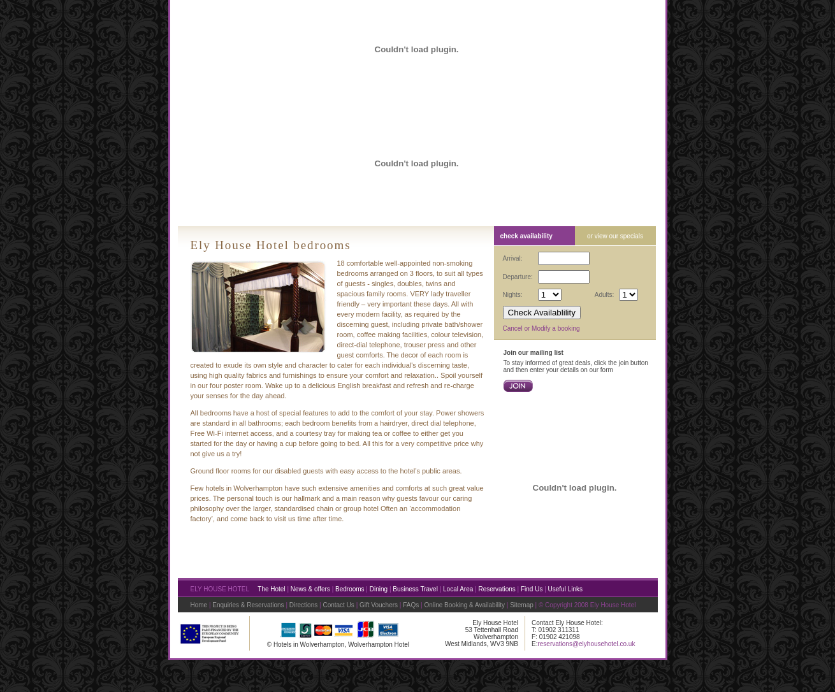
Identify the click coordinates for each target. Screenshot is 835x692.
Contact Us (338, 605)
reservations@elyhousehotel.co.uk (586, 643)
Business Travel (415, 589)
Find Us (531, 589)
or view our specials (615, 236)
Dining (379, 589)
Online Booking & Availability (464, 605)
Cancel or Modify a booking (541, 328)
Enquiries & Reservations (248, 605)
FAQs (412, 605)
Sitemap (522, 605)
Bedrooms (350, 589)
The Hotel (271, 589)
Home (199, 605)
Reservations (496, 589)
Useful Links (565, 589)
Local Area (458, 589)
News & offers (310, 589)
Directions (303, 605)
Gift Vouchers (378, 605)
